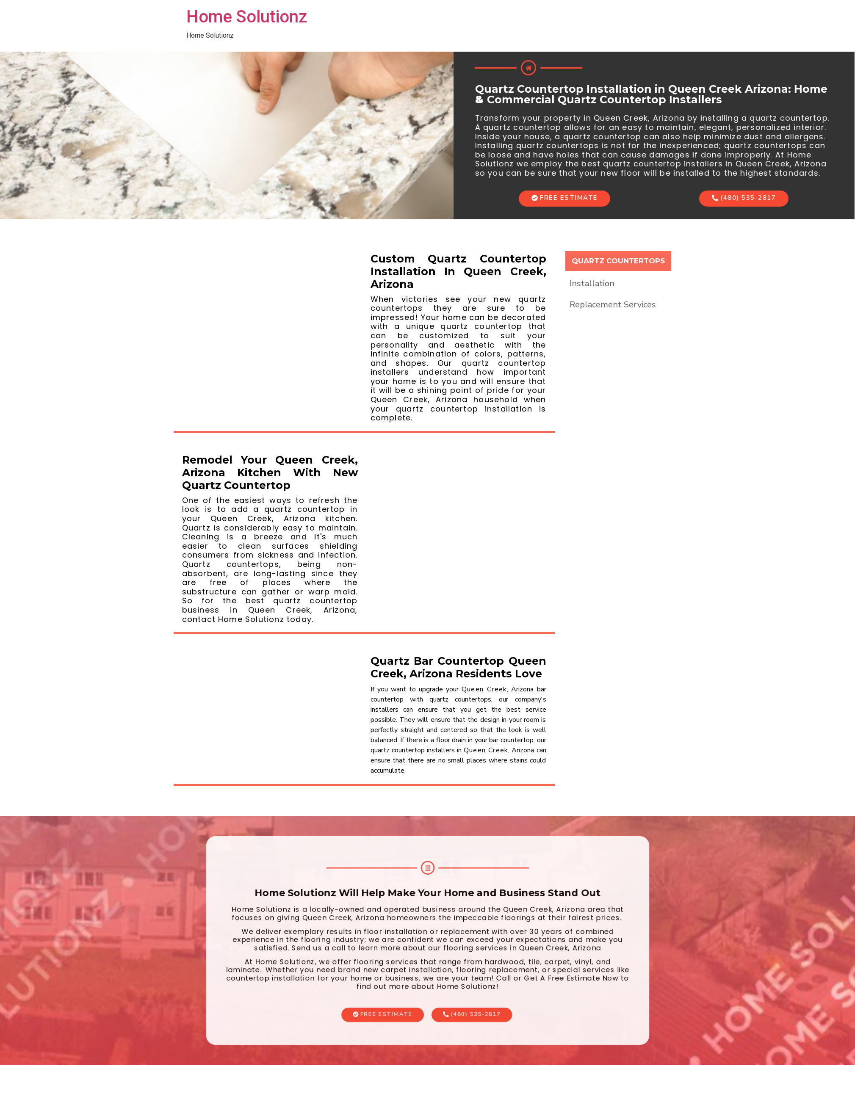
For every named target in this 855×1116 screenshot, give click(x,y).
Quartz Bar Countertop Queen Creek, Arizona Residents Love (458, 667)
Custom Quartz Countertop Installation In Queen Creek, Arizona (458, 271)
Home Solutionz (246, 17)
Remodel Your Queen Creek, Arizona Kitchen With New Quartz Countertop (270, 472)
